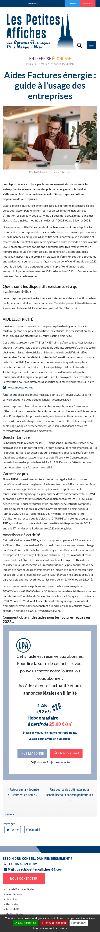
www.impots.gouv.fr (20, 387)
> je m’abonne (32, 753)
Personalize (78, 922)
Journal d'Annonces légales (20, 889)
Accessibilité (12, 909)
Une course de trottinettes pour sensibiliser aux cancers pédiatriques (69, 795)
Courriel (33, 830)
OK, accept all (25, 922)
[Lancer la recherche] (79, 45)
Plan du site (12, 904)
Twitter (12, 830)
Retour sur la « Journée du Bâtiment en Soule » (22, 792)
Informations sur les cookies (50, 928)
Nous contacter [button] (23, 878)
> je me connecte (59, 762)
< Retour (9, 814)
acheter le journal (66, 753)
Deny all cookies (54, 922)
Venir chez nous (14, 894)
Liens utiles (11, 899)
